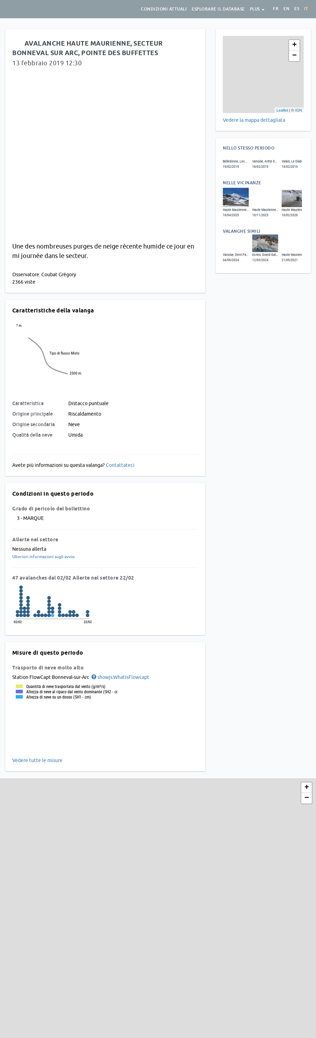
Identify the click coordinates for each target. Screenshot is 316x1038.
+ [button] (294, 45)
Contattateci (120, 465)
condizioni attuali (164, 9)
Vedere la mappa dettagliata (254, 120)
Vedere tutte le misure (37, 760)
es (296, 9)
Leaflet (282, 110)
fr (276, 9)
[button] (119, 677)
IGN (298, 110)
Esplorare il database (218, 9)
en (286, 9)
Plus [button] (257, 9)
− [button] (294, 56)
